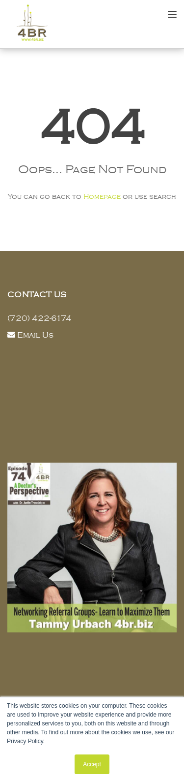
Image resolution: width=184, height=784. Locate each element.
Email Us (35, 335)
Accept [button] (92, 764)
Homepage (102, 196)
